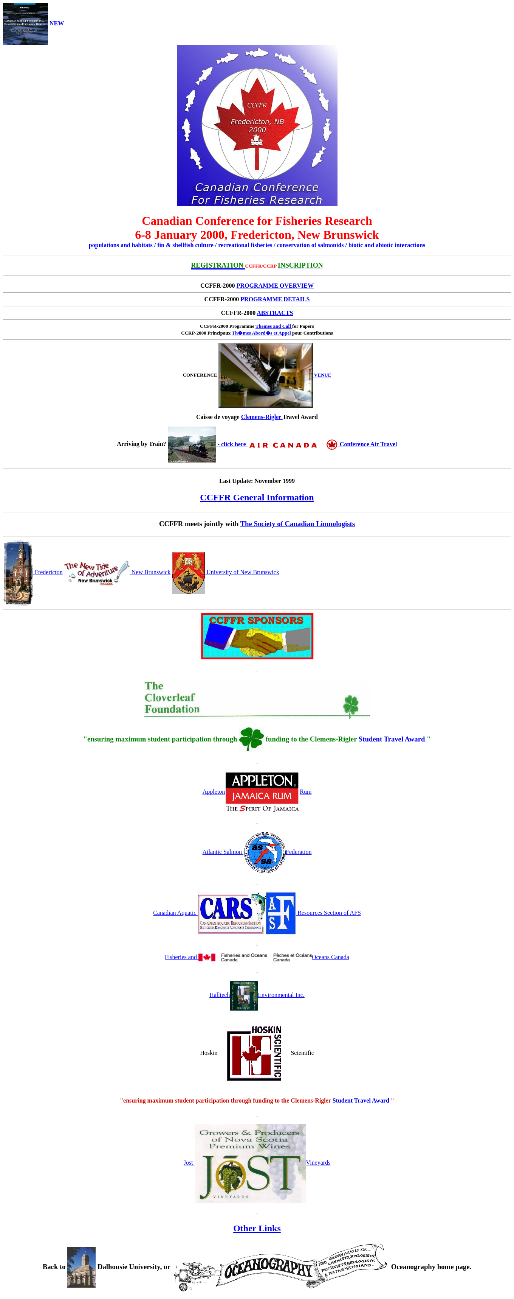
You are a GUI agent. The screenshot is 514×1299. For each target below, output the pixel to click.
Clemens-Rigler (262, 417)
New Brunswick (117, 572)
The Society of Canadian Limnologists (297, 524)
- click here (208, 444)
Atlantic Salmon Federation (257, 852)
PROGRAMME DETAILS (275, 299)
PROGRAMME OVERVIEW (275, 285)
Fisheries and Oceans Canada (257, 957)
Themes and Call (273, 326)
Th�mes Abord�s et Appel (262, 333)
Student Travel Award (393, 739)
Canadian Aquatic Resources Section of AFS (257, 913)
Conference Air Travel (322, 444)
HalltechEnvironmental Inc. (257, 995)
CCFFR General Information (257, 497)
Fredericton (33, 572)
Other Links (257, 1228)
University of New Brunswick (225, 572)
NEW (33, 23)
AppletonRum (257, 791)
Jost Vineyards (257, 1162)
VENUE (274, 375)
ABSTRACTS (275, 313)
